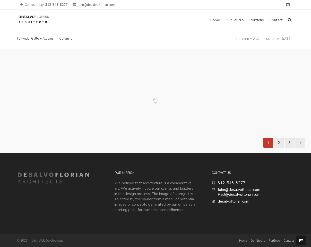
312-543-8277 (231, 183)
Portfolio (274, 240)
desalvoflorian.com (233, 201)
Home (243, 240)
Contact (289, 240)
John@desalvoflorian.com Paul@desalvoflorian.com (239, 192)
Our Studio (258, 240)
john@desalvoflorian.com (94, 5)
